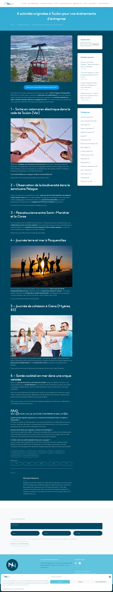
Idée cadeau (84, 147)
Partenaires (84, 159)
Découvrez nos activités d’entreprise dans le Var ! (41, 87)
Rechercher (85, 40)
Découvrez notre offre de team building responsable (28, 233)
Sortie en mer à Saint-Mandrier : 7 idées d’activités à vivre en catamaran (90, 64)
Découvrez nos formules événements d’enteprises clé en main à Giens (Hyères (37, 368)
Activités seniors (86, 117)
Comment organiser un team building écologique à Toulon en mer (90, 75)
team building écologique (30, 455)
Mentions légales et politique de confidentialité (41, 588)
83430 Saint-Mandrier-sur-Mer (85, 574)
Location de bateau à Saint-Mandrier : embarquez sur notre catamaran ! (89, 85)
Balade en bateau (86, 132)
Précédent (16, 504)
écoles (83, 136)
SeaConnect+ (85, 174)
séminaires (39, 93)
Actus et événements (87, 121)
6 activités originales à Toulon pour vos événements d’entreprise (47, 24)
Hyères (50, 452)
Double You (99, 588)
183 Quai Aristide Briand (82, 571)
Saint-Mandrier (85, 170)
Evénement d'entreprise (23, 24)
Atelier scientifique (86, 128)
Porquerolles (59, 452)
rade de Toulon (16, 455)
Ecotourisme (85, 140)
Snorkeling (84, 177)
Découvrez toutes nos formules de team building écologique (31, 401)
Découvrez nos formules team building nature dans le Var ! (30, 178)
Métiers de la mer (86, 155)
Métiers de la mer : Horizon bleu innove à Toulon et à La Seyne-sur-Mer (89, 96)
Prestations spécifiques (88, 166)
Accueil (12, 24)
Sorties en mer (32, 452)
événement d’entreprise (28, 102)
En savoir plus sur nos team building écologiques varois (29, 205)
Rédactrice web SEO (30, 483)
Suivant (98, 504)
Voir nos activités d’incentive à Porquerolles (25, 299)
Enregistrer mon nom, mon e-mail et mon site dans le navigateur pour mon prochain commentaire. (44, 539)
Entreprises (42, 452)
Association (84, 125)
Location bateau (86, 151)
